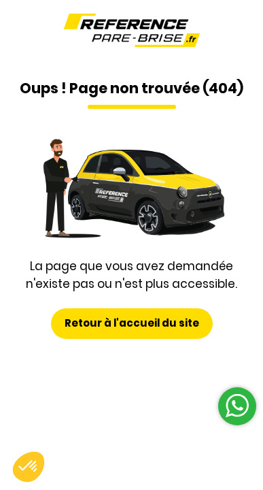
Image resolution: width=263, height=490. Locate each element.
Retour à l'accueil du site (132, 323)
